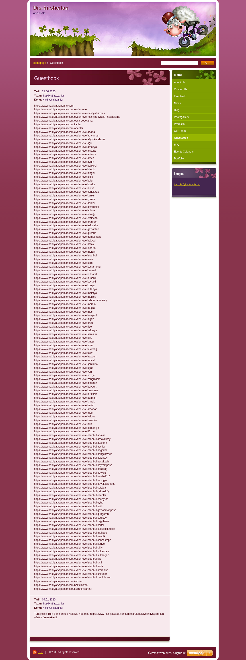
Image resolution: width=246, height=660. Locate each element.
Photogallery (181, 117)
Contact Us (180, 89)
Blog (176, 110)
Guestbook (181, 137)
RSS (40, 652)
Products (179, 124)
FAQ (176, 144)
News (177, 103)
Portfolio (179, 158)
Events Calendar (184, 151)
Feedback (180, 96)
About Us (179, 82)
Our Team (180, 130)
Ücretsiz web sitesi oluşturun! (167, 653)
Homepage (39, 62)
